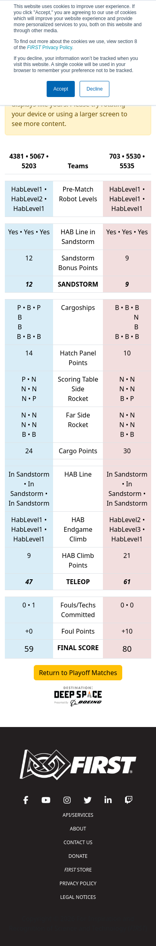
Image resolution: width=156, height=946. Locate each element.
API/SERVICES (78, 815)
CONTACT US (78, 842)
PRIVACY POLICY (78, 883)
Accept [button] (60, 89)
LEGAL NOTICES (78, 897)
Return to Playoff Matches (78, 672)
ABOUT (78, 828)
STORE (78, 869)
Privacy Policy (49, 47)
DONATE (77, 856)
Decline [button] (94, 89)
